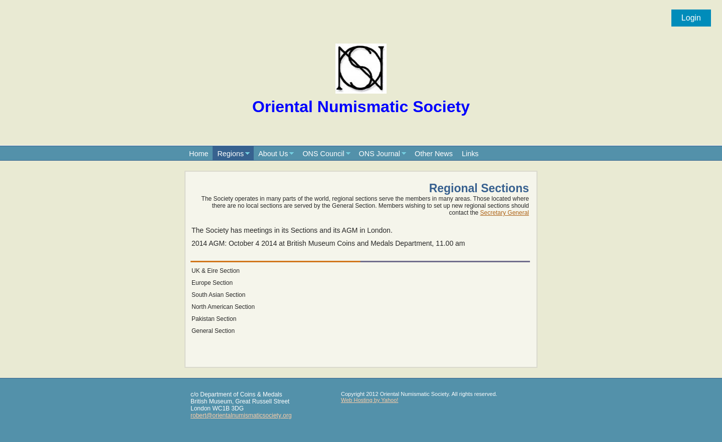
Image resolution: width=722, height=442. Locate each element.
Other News (434, 154)
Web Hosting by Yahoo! (369, 400)
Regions (230, 154)
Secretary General (504, 212)
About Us (273, 154)
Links (470, 154)
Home (198, 154)
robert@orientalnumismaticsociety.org (241, 415)
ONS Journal (379, 154)
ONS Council (323, 154)
